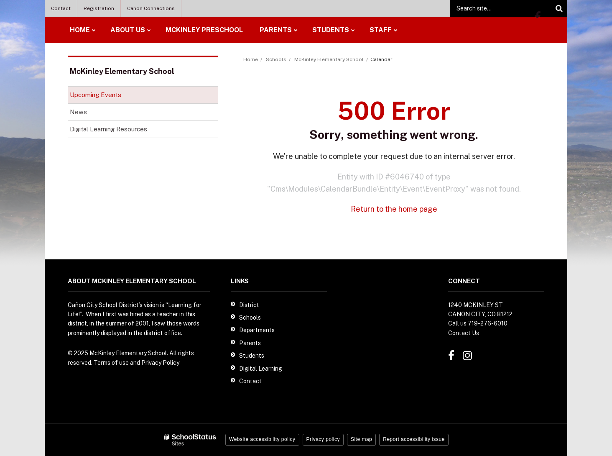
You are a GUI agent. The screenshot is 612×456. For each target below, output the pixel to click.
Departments (257, 330)
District (249, 305)
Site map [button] (361, 439)
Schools (276, 59)
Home (250, 59)
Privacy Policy (160, 362)
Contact (61, 8)
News (78, 111)
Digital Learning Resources (120, 131)
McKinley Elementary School (329, 59)
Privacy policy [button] (323, 439)
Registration (99, 8)
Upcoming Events (95, 94)
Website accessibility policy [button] (262, 439)
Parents (250, 343)
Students (251, 355)
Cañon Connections (151, 8)
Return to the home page (394, 209)
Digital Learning (260, 368)
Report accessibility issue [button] (414, 439)
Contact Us (463, 333)
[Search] (559, 8)
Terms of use (111, 362)
